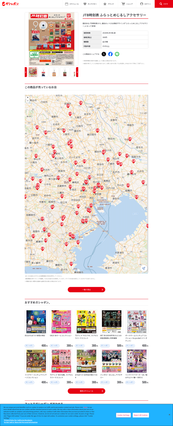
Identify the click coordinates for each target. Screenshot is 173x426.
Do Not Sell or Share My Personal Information (21, 422)
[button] (26, 72)
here (85, 407)
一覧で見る (86, 289)
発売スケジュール (86, 391)
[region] (86, 415)
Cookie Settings (123, 415)
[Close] (169, 414)
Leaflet (138, 273)
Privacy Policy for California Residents (18, 420)
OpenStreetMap (145, 273)
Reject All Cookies (141, 415)
